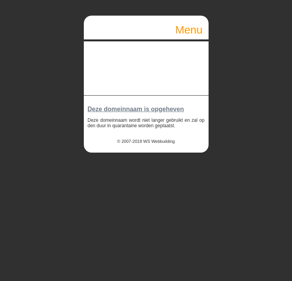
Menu (189, 31)
